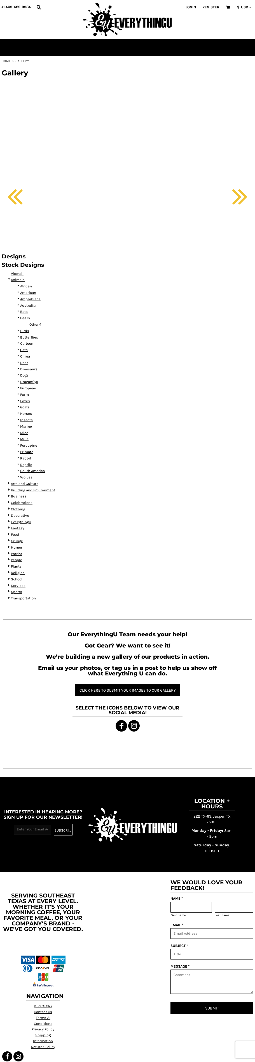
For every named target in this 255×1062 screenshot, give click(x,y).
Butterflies (29, 337)
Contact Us (43, 1012)
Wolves (26, 477)
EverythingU (21, 522)
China (25, 356)
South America (32, 471)
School (16, 579)
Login (191, 7)
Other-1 (35, 324)
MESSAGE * (180, 966)
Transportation (23, 598)
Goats (25, 407)
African (26, 286)
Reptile (26, 465)
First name (178, 915)
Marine (26, 426)
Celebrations (21, 503)
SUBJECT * (179, 946)
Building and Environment (33, 490)
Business (19, 496)
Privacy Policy (43, 1029)
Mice (24, 433)
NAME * (176, 898)
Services (18, 586)
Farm (24, 394)
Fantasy (17, 528)
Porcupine (28, 445)
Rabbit (25, 458)
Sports (16, 592)
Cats (24, 350)
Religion (18, 573)
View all (17, 274)
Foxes (25, 401)
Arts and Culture (24, 484)
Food (15, 534)
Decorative (20, 515)
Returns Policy (43, 1047)
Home (6, 61)
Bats (24, 311)
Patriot (16, 554)
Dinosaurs (29, 369)
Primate (26, 452)
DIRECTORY (43, 1006)
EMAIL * (176, 925)
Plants (16, 566)
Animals (18, 280)
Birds (24, 331)
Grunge (17, 541)
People (16, 560)
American (28, 292)
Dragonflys (29, 382)
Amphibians (30, 299)
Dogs (24, 375)
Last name (222, 915)
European (28, 388)
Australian (29, 305)
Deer (24, 363)
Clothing (18, 509)
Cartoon (26, 343)
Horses (26, 413)
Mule (24, 439)
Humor (16, 547)
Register (210, 7)
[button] (38, 7)
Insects (26, 420)
